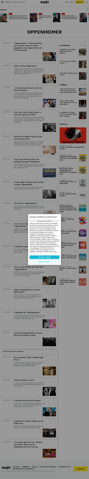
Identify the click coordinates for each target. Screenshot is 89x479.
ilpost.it (46, 249)
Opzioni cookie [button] (44, 261)
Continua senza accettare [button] (44, 221)
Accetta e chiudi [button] (44, 257)
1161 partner (35, 248)
